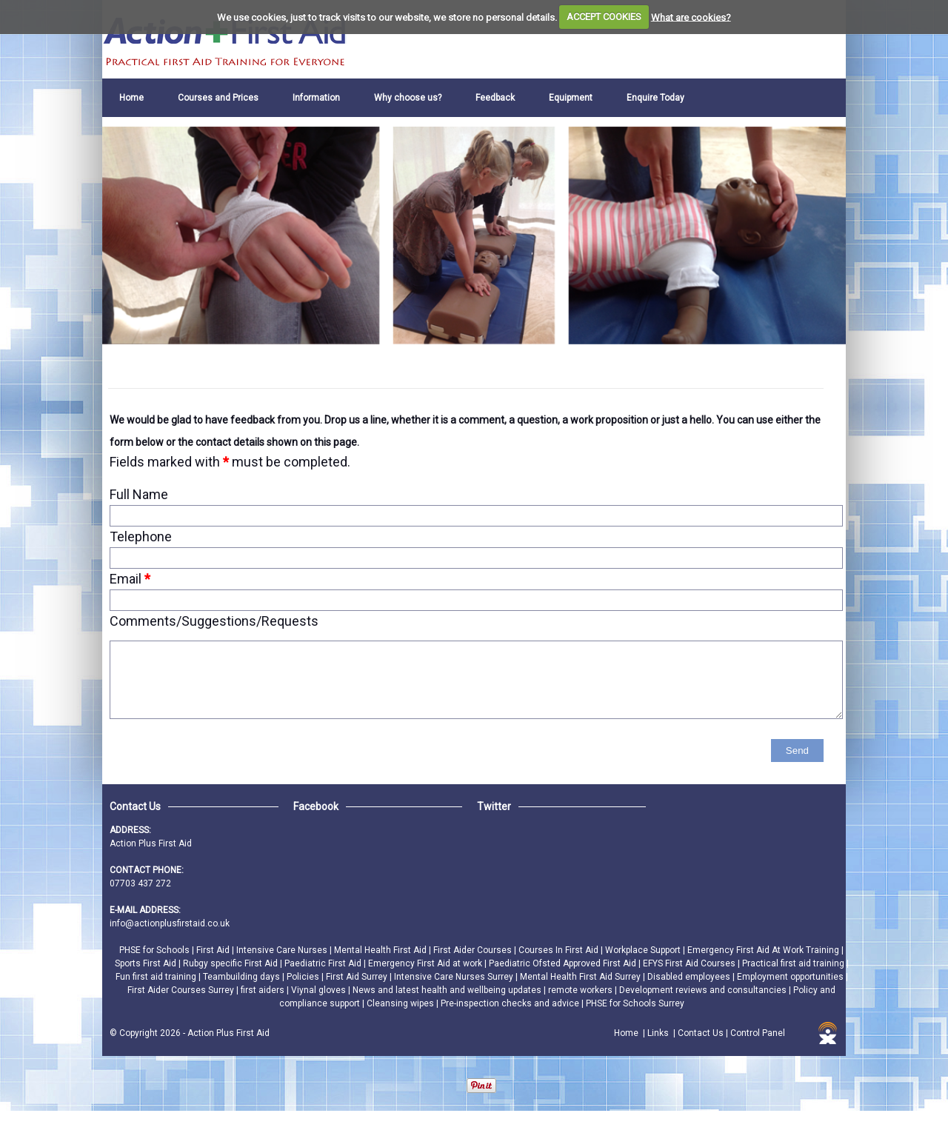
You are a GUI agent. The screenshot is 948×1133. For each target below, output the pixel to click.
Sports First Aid (146, 963)
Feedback (495, 98)
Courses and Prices (218, 98)
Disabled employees (689, 977)
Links (658, 1033)
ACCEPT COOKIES (604, 16)
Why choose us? (407, 98)
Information (316, 98)
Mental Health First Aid (381, 950)
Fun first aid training (157, 977)
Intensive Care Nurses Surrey (454, 977)
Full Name (139, 494)
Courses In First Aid (559, 950)
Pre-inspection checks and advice (511, 1003)
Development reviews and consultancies (704, 990)
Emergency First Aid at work (426, 963)
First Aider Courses (473, 950)
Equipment (570, 98)
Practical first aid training (794, 963)
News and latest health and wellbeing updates (448, 990)
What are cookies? (691, 16)
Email (130, 578)
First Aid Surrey (358, 977)
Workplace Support (644, 950)
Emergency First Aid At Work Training (764, 950)
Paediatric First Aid (324, 963)
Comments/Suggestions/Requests (214, 621)
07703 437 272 (140, 883)
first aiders (264, 990)
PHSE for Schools (155, 950)
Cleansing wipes (401, 1003)
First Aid (214, 950)
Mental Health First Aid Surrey (581, 977)
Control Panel (757, 1033)
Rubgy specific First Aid (231, 963)
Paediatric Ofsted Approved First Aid (563, 963)
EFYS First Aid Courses (690, 963)
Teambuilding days (242, 977)
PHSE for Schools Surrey (635, 1003)
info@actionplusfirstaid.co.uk (170, 923)
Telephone (141, 536)
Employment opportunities (791, 977)
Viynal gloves (319, 990)
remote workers (581, 990)
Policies (304, 977)
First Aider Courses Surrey (181, 990)
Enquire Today (655, 98)
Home (131, 98)
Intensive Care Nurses (283, 950)
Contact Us (701, 1033)
